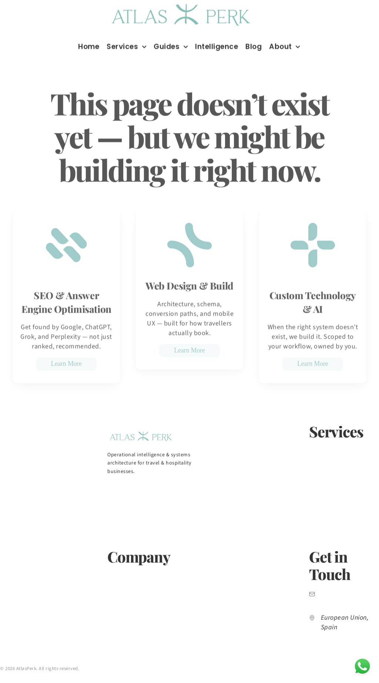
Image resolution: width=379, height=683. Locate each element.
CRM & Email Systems (334, 504)
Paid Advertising (328, 490)
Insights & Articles (128, 602)
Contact (116, 630)
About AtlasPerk (126, 573)
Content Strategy (329, 462)
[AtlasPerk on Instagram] (136, 489)
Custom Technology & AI (338, 518)
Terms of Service (66, 678)
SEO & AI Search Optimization (343, 448)
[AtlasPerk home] (140, 432)
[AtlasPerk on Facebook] (158, 489)
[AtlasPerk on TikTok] (202, 489)
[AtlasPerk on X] (180, 489)
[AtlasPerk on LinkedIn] (114, 489)
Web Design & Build (332, 476)
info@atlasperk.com (350, 594)
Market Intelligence (130, 588)
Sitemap (111, 678)
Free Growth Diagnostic (135, 616)
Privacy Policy (15, 678)
